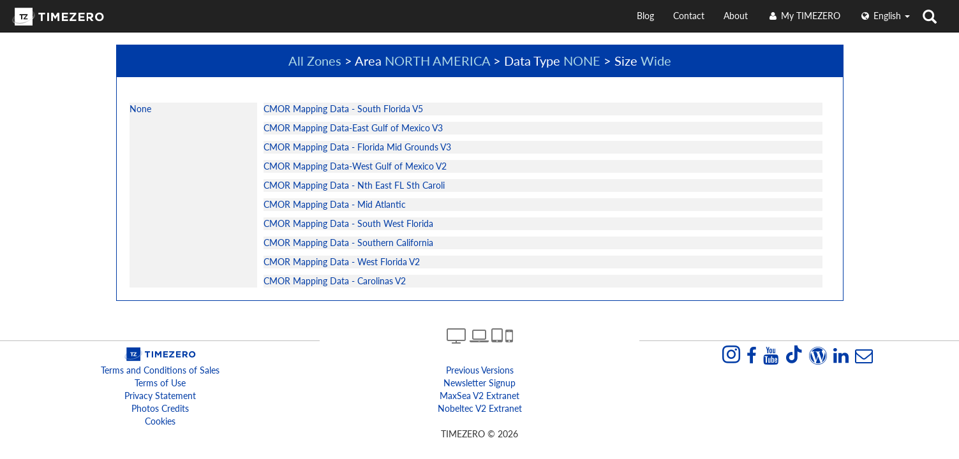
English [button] (884, 15)
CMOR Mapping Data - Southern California (348, 242)
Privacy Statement (160, 395)
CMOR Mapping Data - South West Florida (348, 223)
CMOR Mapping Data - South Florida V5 (343, 108)
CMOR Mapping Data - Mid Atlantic (335, 204)
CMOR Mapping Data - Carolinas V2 (335, 280)
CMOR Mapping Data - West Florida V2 (342, 261)
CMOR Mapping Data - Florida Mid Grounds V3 (357, 147)
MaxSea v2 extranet (479, 395)
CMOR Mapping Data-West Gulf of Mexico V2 (355, 166)
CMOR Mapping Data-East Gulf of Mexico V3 (353, 127)
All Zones (314, 60)
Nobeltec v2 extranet (480, 408)
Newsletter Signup (479, 382)
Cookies (160, 421)
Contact (688, 15)
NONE (581, 60)
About (736, 15)
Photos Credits (160, 408)
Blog (645, 15)
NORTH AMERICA (437, 60)
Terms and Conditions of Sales (160, 370)
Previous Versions (480, 370)
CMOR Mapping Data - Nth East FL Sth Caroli (354, 185)
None (140, 108)
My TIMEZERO (803, 15)
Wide (656, 60)
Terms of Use (160, 382)
